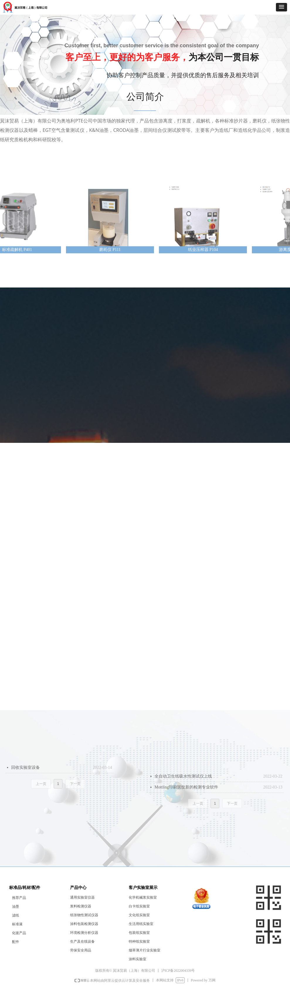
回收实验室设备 (25, 767)
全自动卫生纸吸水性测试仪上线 (183, 776)
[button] (281, 7)
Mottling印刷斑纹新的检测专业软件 (186, 787)
